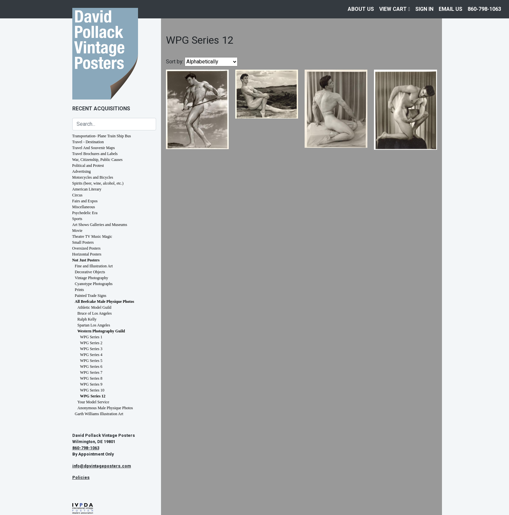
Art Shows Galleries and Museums (99, 224)
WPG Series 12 (92, 396)
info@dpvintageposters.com (101, 466)
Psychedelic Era (85, 213)
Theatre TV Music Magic (92, 236)
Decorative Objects (90, 272)
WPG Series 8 (91, 378)
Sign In (424, 9)
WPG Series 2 (91, 343)
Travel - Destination (88, 142)
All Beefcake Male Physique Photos (104, 301)
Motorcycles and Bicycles (92, 177)
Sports (77, 218)
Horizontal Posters (87, 254)
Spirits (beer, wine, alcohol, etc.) (98, 183)
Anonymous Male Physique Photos (105, 408)
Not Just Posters (86, 260)
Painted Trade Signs (90, 295)
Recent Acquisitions (101, 109)
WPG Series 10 (92, 390)
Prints (79, 289)
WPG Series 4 (91, 354)
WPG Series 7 (91, 372)
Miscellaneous (83, 207)
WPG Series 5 (91, 360)
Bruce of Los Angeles (95, 313)
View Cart (394, 9)
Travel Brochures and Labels (95, 153)
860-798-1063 (484, 9)
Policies (81, 478)
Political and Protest (88, 165)
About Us (361, 9)
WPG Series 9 (91, 384)
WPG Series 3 (91, 349)
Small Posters (83, 242)
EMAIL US (450, 9)
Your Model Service (93, 402)
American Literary (87, 189)
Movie (77, 230)
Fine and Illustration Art (94, 266)
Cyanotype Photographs (94, 283)
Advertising (81, 171)
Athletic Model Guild (94, 307)
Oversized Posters (86, 248)
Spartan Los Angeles (94, 325)
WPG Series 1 (91, 337)
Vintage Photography (91, 278)
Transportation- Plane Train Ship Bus (101, 136)
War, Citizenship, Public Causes (97, 159)
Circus (77, 195)
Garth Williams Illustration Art (99, 414)
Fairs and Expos (85, 201)
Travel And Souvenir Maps (93, 148)
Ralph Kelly (87, 319)
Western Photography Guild (101, 331)
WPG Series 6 (91, 366)
